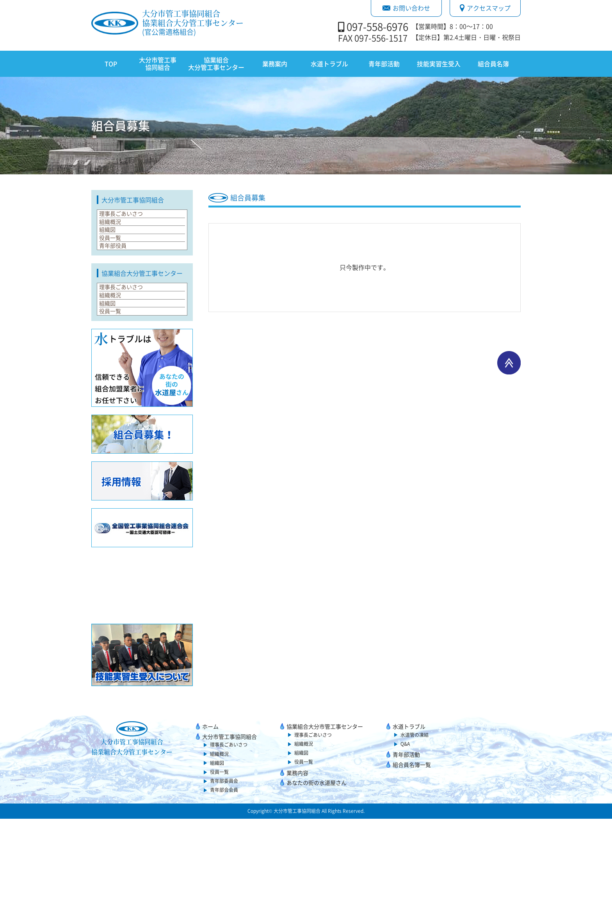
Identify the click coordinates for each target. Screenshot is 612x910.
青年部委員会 (224, 872)
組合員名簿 (493, 63)
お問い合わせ (406, 7)
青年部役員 (118, 291)
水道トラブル (329, 63)
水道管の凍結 (414, 826)
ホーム (210, 817)
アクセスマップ (485, 7)
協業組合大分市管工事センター (324, 817)
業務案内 (274, 63)
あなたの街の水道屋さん (316, 874)
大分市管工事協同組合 (157, 63)
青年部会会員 (224, 881)
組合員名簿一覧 (412, 856)
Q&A (405, 835)
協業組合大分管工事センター (216, 63)
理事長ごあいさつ (128, 218)
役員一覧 (115, 273)
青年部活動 (384, 63)
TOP (111, 63)
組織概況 (115, 236)
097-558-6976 (377, 26)
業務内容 (297, 864)
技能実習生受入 (439, 63)
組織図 (112, 254)
